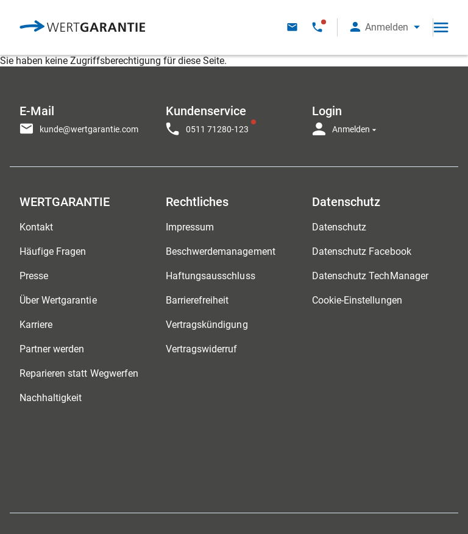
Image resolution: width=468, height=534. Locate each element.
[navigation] (234, 117)
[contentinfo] (392, 494)
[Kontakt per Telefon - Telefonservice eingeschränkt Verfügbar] (317, 27)
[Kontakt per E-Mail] (292, 27)
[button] (385, 27)
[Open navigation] (440, 27)
